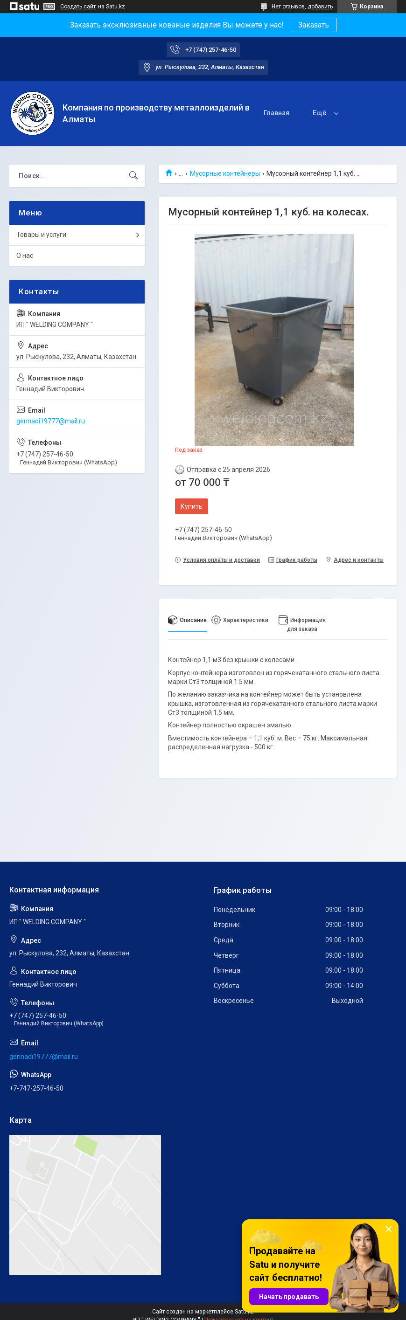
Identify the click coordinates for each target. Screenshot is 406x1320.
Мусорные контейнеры (225, 173)
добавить (320, 6)
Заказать (313, 25)
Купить (192, 506)
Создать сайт (78, 6)
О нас (24, 255)
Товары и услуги (41, 234)
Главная (276, 113)
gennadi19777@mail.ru (50, 421)
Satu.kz (244, 1311)
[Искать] (133, 176)
